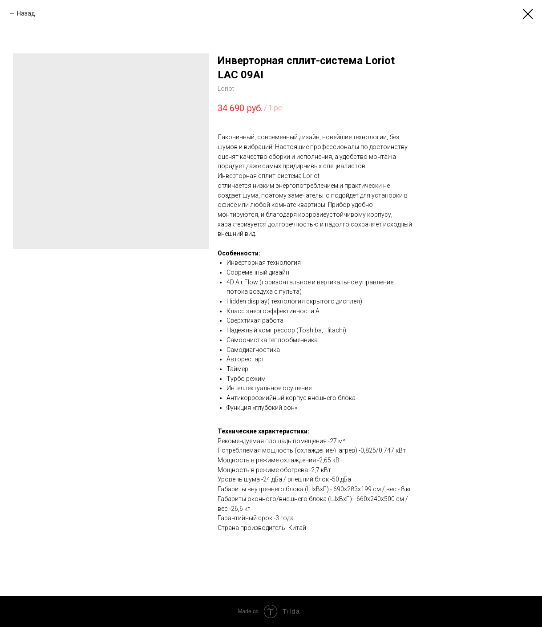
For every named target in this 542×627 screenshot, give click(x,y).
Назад (26, 13)
